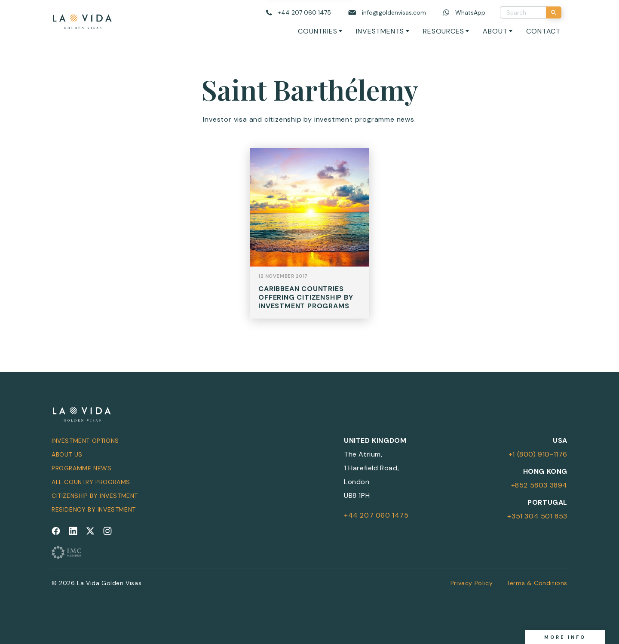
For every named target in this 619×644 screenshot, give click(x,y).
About (495, 31)
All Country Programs (91, 482)
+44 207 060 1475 (376, 515)
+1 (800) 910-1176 (538, 454)
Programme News (81, 468)
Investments (380, 31)
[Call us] (298, 12)
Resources (443, 31)
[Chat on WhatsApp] (464, 12)
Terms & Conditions (536, 583)
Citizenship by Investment (95, 496)
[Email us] (387, 12)
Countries (317, 31)
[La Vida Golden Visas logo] (82, 20)
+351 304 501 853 (537, 516)
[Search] (553, 12)
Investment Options (85, 441)
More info (565, 637)
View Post (309, 241)
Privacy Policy (471, 583)
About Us (67, 454)
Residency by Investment (94, 509)
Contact (543, 31)
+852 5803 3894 (539, 485)
